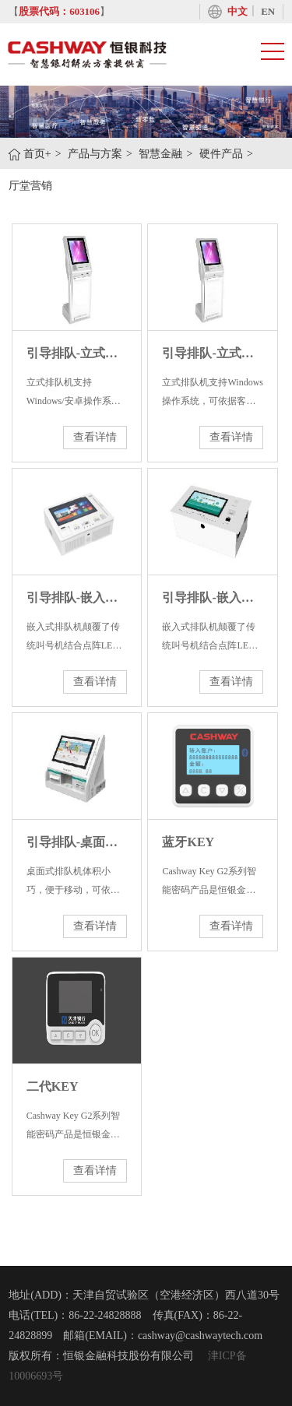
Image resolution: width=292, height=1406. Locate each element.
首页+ (37, 154)
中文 (237, 11)
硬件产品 (221, 154)
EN (268, 11)
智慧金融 (160, 154)
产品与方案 (95, 154)
